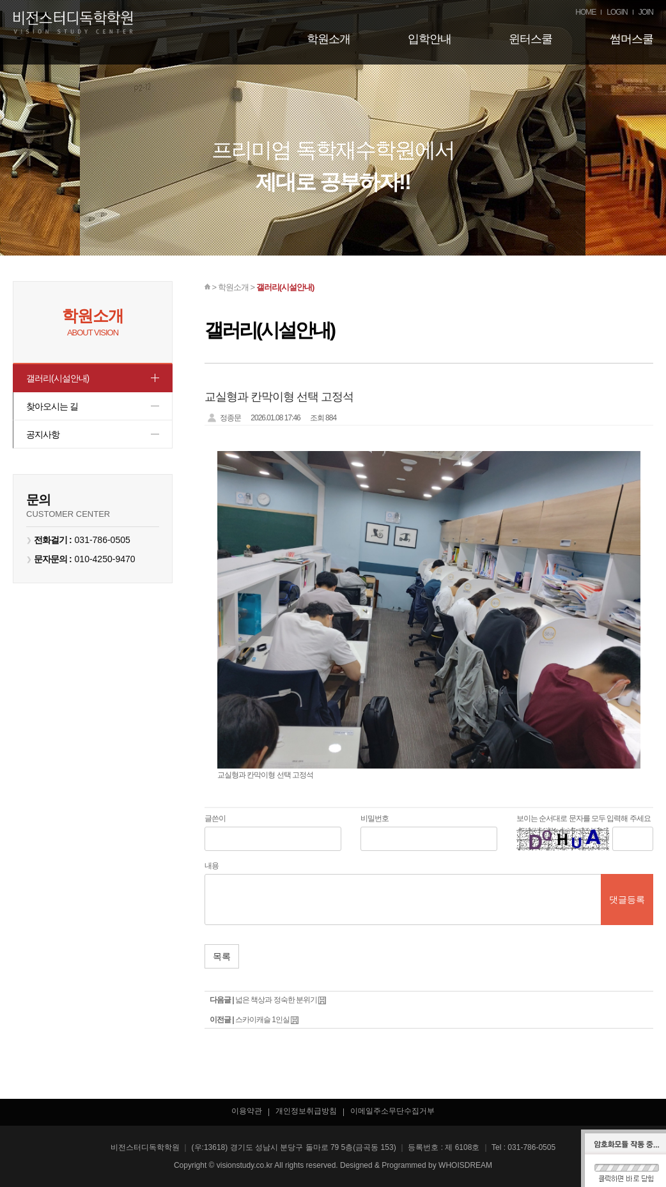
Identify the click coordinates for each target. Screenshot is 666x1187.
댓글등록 (627, 899)
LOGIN (617, 12)
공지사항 (44, 443)
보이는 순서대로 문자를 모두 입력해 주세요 (583, 818)
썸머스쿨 (631, 39)
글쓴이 (215, 818)
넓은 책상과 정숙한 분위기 (276, 999)
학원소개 (328, 39)
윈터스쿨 (530, 39)
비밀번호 (374, 818)
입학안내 (429, 39)
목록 (222, 956)
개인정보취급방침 (306, 1111)
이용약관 (246, 1111)
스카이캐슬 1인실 (262, 1019)
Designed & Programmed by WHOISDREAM (416, 1165)
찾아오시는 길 (54, 411)
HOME (585, 12)
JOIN (646, 12)
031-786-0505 (102, 551)
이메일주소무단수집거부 (392, 1111)
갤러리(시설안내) (60, 379)
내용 (212, 865)
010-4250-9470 (105, 570)
